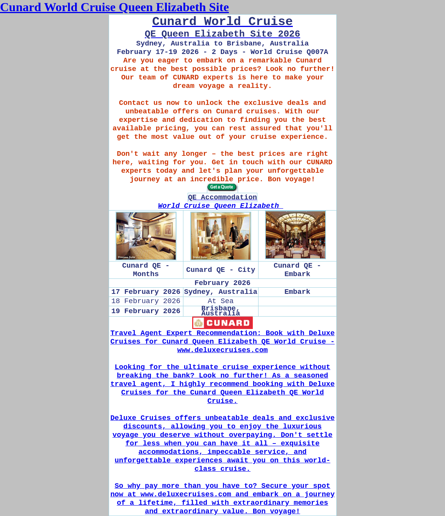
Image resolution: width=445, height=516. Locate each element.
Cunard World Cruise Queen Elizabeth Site (114, 7)
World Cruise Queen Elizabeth (220, 206)
